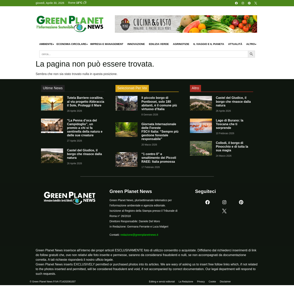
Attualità (235, 44)
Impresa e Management (106, 44)
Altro (251, 44)
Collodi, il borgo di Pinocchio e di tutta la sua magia (232, 146)
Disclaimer (225, 282)
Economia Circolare (72, 44)
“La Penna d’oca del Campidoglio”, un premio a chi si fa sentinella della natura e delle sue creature (84, 128)
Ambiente (47, 44)
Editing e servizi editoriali (162, 282)
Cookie (212, 282)
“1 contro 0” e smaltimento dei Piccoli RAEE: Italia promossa (158, 157)
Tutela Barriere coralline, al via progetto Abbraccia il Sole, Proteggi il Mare (85, 101)
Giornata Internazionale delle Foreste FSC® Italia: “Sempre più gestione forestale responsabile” (160, 131)
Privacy (201, 282)
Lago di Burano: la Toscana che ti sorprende (229, 124)
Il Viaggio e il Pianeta (208, 44)
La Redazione (186, 282)
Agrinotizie (181, 44)
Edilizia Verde (159, 44)
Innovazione (136, 44)
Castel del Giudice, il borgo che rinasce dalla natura (84, 154)
